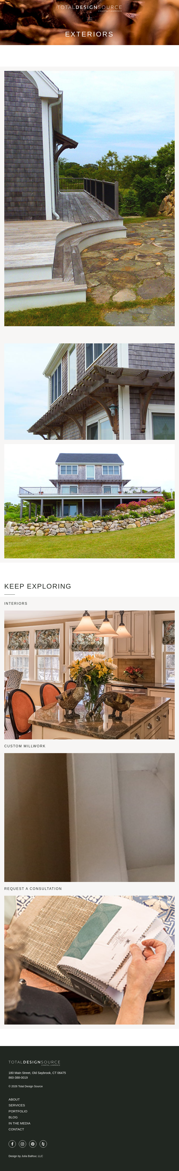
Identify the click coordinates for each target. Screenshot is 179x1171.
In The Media (19, 1123)
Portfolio (18, 1111)
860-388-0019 (18, 1077)
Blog (13, 1117)
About (14, 1099)
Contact (16, 1129)
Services (17, 1105)
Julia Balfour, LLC (32, 1156)
